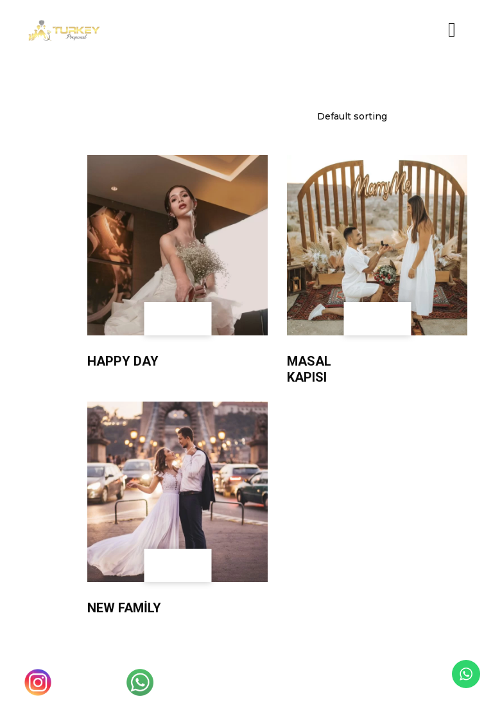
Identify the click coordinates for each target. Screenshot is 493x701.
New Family (124, 608)
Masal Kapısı (309, 369)
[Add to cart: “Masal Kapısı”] (394, 318)
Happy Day (123, 361)
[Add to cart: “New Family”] (194, 565)
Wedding (105, 349)
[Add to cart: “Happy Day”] (194, 318)
